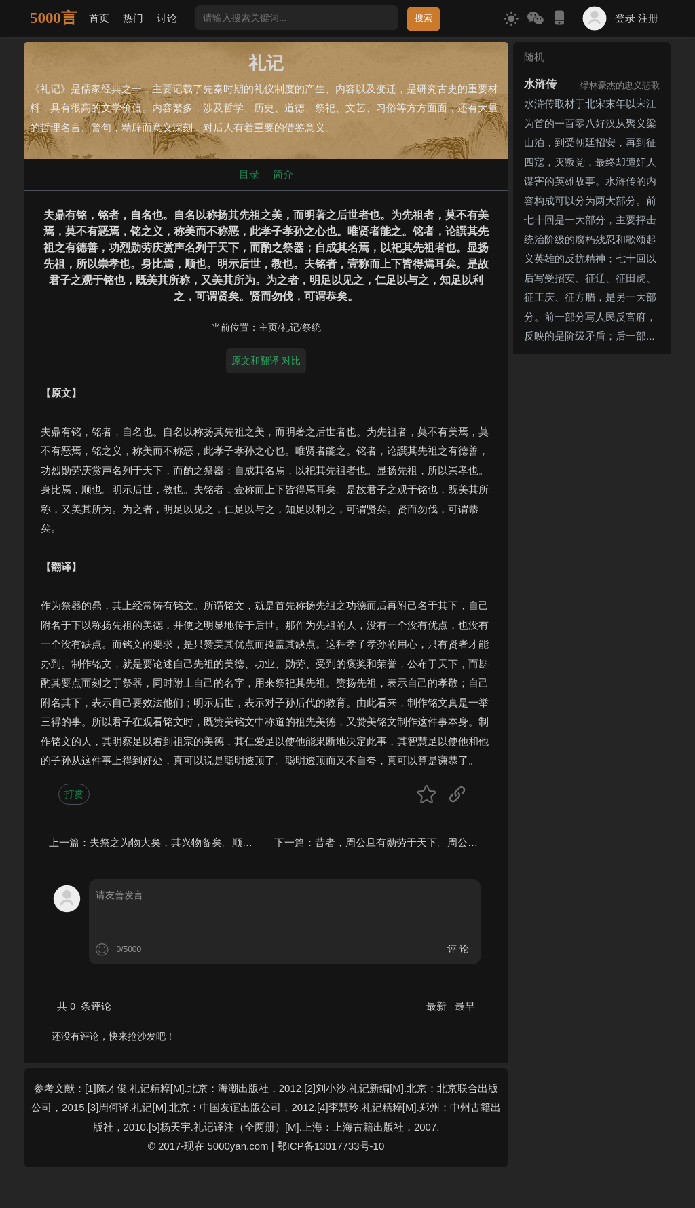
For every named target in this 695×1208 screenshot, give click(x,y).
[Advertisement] (592, 563)
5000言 (53, 18)
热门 (133, 18)
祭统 (311, 328)
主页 (268, 328)
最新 (437, 1006)
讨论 (167, 18)
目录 (249, 174)
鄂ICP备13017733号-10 (330, 1146)
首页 (99, 18)
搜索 (423, 18)
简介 (283, 174)
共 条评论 (84, 1006)
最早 (465, 1006)
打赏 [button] (73, 793)
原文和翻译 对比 (266, 360)
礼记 (289, 328)
